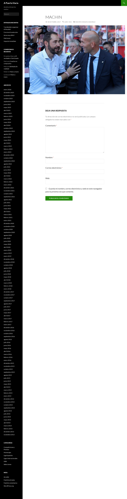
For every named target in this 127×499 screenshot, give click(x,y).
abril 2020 (7, 247)
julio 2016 (7, 342)
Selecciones (7, 464)
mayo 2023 (7, 140)
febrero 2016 (8, 357)
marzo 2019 (8, 253)
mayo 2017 (7, 313)
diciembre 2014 (9, 399)
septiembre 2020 (9, 232)
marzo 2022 (8, 179)
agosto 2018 (8, 268)
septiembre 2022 (9, 161)
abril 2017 (7, 316)
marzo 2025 (8, 113)
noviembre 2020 (9, 226)
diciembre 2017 (9, 292)
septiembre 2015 (9, 372)
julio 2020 (7, 238)
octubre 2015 (8, 369)
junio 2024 (7, 119)
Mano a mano (14, 72)
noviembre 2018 (9, 262)
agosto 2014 (8, 411)
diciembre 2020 (9, 223)
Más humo (7, 38)
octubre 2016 (8, 333)
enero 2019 (7, 256)
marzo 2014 (8, 426)
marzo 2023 (8, 146)
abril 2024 (7, 125)
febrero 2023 (8, 149)
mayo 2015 (7, 384)
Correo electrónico (54, 168)
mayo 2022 (7, 173)
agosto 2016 (8, 339)
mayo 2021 (7, 208)
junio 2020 (7, 241)
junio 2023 (7, 137)
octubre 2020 (8, 229)
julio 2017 (7, 307)
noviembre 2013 (9, 435)
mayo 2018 (7, 277)
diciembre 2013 (9, 432)
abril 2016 (7, 351)
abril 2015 (7, 387)
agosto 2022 (8, 164)
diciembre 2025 (9, 92)
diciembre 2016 (9, 327)
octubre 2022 (8, 158)
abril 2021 (7, 211)
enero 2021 (7, 220)
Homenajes (7, 452)
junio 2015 (7, 381)
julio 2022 (7, 167)
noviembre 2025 (9, 95)
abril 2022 (7, 176)
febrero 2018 (8, 286)
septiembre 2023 (9, 131)
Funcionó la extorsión (11, 32)
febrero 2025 (8, 116)
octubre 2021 (8, 194)
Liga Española (8, 455)
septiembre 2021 (9, 197)
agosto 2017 (8, 304)
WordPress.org (9, 486)
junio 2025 (7, 104)
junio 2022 (7, 170)
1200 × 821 (68, 22)
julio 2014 (7, 414)
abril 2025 (7, 110)
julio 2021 (7, 203)
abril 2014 (7, 423)
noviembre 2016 (9, 330)
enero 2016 (7, 360)
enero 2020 (7, 250)
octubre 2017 (8, 298)
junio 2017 (7, 310)
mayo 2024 (7, 122)
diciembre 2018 (9, 259)
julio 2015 (7, 378)
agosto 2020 (8, 235)
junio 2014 (7, 417)
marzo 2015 (8, 390)
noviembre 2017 (9, 295)
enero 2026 (7, 89)
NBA (5, 461)
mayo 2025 (7, 107)
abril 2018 (7, 280)
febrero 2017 (8, 322)
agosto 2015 (8, 375)
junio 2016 (7, 345)
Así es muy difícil (9, 35)
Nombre (49, 157)
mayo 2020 (7, 244)
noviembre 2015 (9, 366)
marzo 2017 (8, 319)
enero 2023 (7, 152)
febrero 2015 (8, 393)
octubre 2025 (8, 98)
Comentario (51, 125)
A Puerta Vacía (11, 3)
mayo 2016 (7, 348)
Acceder (6, 477)
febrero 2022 (8, 182)
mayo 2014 (7, 420)
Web (47, 178)
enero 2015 (7, 396)
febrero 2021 (8, 217)
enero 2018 (7, 289)
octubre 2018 (8, 265)
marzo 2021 (8, 214)
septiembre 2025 (9, 101)
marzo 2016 (8, 354)
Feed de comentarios (10, 483)
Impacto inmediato (10, 41)
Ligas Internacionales (10, 458)
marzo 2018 (8, 283)
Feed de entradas (9, 480)
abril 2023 (7, 143)
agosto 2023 (8, 134)
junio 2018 (7, 274)
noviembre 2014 (9, 402)
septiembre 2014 (9, 408)
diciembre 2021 (9, 188)
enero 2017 (7, 324)
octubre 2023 (8, 128)
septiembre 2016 (9, 336)
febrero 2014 (8, 429)
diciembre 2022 (9, 155)
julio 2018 (7, 271)
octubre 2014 (8, 405)
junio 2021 (7, 205)
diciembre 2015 (9, 363)
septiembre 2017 (9, 301)
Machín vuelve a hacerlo (85, 22)
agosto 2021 (8, 200)
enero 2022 (7, 185)
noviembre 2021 (9, 191)
